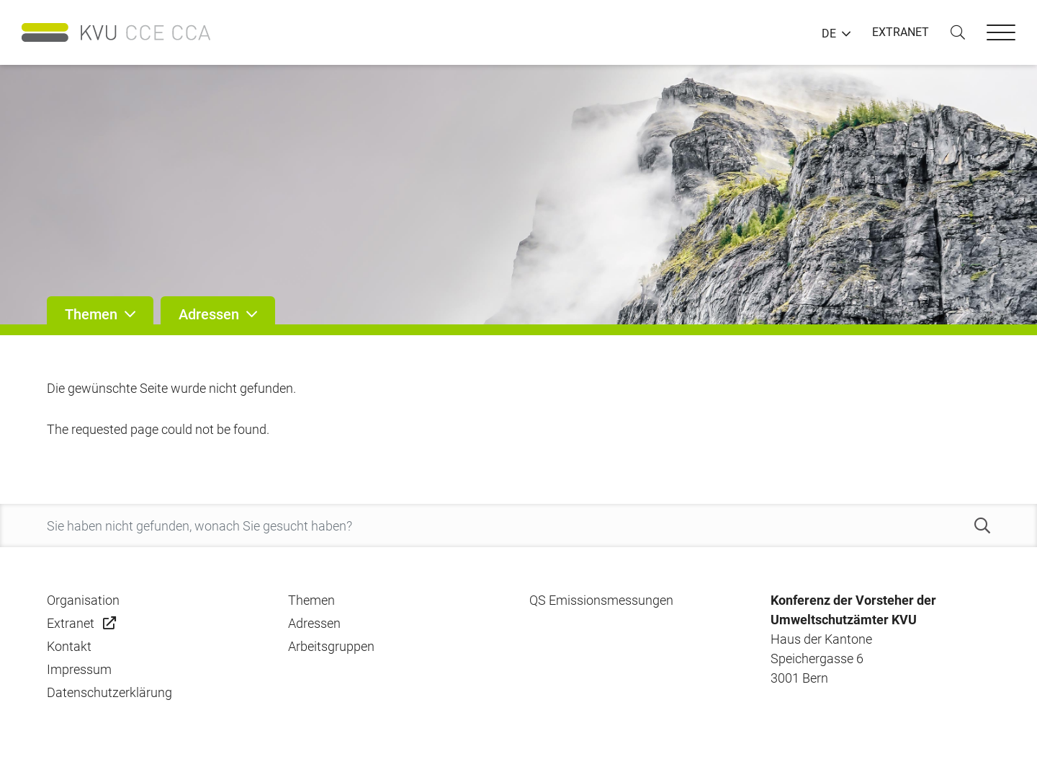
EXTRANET (900, 32)
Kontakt (69, 646)
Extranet (70, 623)
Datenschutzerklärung (109, 692)
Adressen (314, 623)
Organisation (83, 600)
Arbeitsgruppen (331, 646)
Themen (311, 600)
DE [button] (829, 34)
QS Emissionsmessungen (601, 600)
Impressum (79, 669)
